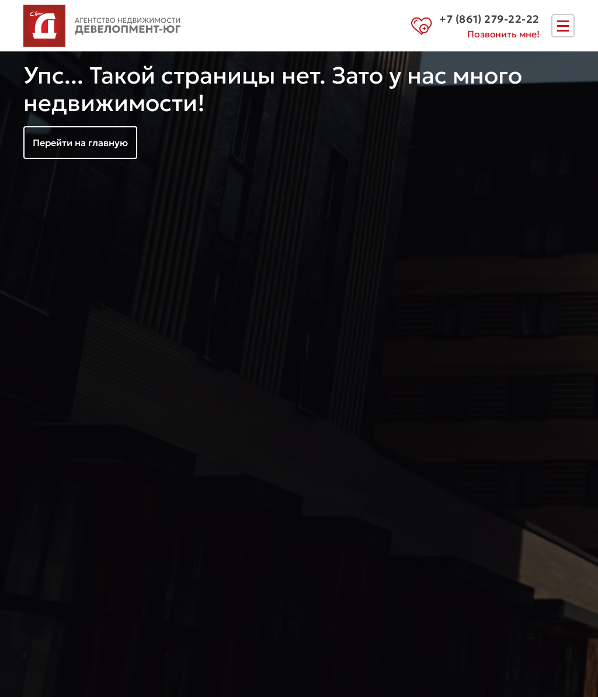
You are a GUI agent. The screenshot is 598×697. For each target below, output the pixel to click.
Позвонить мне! (503, 34)
